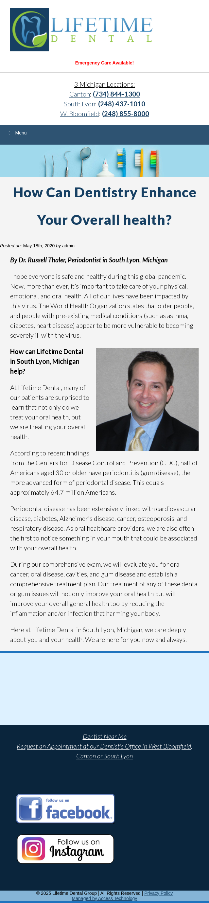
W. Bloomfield (79, 113)
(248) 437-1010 (121, 104)
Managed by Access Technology (104, 898)
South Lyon (79, 104)
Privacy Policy (158, 893)
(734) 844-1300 (116, 94)
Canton (79, 94)
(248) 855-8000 (125, 113)
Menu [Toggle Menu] (17, 132)
